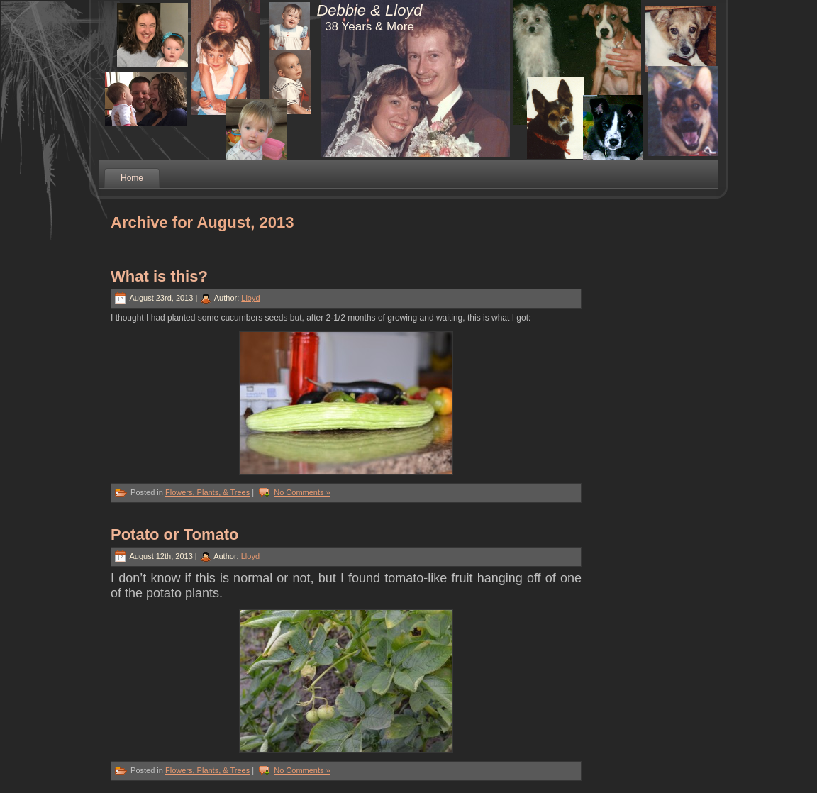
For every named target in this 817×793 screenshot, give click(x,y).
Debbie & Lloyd (369, 10)
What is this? (159, 276)
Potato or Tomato (174, 534)
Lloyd (250, 298)
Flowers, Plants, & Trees (207, 492)
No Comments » (302, 492)
